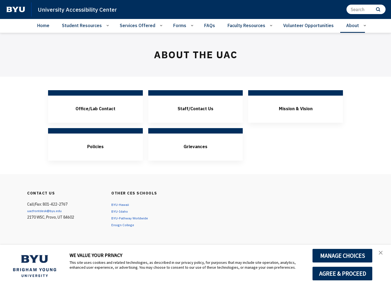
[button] (382, 254)
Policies (95, 145)
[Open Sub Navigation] (108, 25)
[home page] (15, 9)
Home (43, 25)
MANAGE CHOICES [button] (342, 255)
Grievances (195, 145)
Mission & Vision (295, 107)
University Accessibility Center (84, 9)
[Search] (366, 9)
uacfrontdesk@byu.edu (47, 210)
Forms (179, 25)
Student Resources (82, 25)
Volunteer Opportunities (308, 25)
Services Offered (137, 25)
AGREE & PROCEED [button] (342, 273)
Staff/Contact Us (195, 107)
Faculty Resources (246, 25)
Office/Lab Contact (95, 107)
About (352, 25)
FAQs (209, 25)
